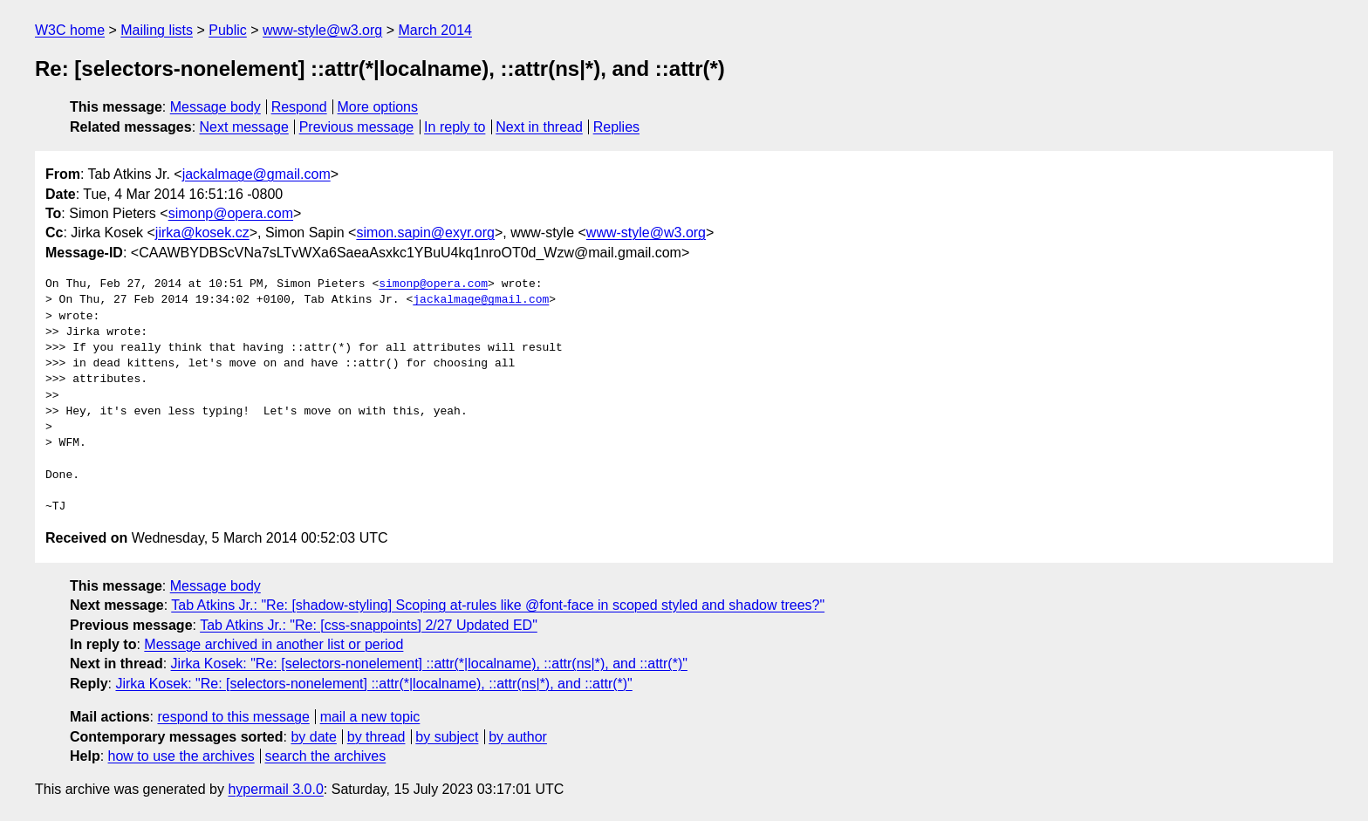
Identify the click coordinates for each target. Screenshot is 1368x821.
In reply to (454, 127)
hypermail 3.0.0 (275, 789)
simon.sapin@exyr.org (425, 232)
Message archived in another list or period (273, 644)
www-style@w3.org (322, 30)
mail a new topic (370, 716)
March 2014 (435, 30)
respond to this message (233, 716)
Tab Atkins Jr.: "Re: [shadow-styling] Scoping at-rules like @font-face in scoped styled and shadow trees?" (497, 605)
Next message (244, 127)
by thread (376, 736)
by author (518, 736)
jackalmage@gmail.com (256, 174)
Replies (616, 127)
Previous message (356, 127)
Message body (215, 106)
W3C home (70, 30)
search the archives (325, 756)
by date (313, 736)
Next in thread (539, 127)
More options (378, 106)
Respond (299, 106)
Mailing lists (156, 30)
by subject (446, 736)
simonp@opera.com (230, 213)
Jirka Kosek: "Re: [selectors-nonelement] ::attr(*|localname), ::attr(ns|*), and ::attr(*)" (429, 663)
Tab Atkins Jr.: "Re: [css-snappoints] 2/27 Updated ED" (368, 625)
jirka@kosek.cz (202, 232)
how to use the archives (181, 756)
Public (228, 30)
